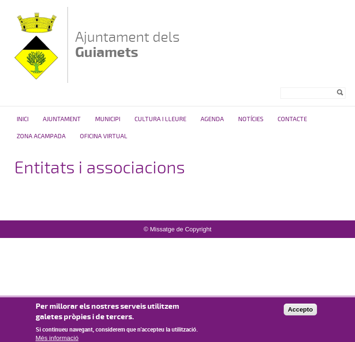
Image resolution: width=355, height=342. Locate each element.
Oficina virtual (103, 136)
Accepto (300, 312)
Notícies (250, 119)
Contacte (292, 119)
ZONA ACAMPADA (41, 136)
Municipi (107, 119)
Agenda (212, 119)
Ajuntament (62, 119)
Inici (23, 119)
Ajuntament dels (127, 44)
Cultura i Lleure (160, 119)
